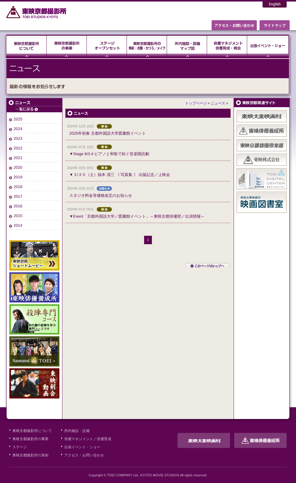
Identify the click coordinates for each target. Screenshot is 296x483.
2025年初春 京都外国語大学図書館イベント (107, 133)
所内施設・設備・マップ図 (187, 46)
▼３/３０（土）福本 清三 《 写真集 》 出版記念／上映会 (119, 174)
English (275, 5)
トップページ (196, 103)
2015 (18, 215)
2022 (18, 148)
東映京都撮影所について (26, 46)
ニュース (34, 105)
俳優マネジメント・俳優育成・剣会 (227, 46)
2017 (18, 196)
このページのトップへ (207, 266)
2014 (18, 225)
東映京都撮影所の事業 (67, 46)
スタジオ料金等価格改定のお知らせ (100, 195)
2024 (18, 128)
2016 (18, 206)
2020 (18, 167)
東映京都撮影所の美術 (30, 455)
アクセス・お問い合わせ (84, 455)
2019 (18, 177)
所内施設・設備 (77, 431)
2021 (18, 157)
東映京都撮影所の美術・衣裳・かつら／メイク (147, 46)
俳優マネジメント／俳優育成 (87, 439)
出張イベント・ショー (268, 46)
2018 (18, 186)
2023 (18, 138)
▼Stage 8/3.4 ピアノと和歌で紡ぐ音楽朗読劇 (109, 154)
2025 (18, 119)
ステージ (107, 46)
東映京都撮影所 (36, 12)
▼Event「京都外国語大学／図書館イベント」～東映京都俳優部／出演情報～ (137, 216)
